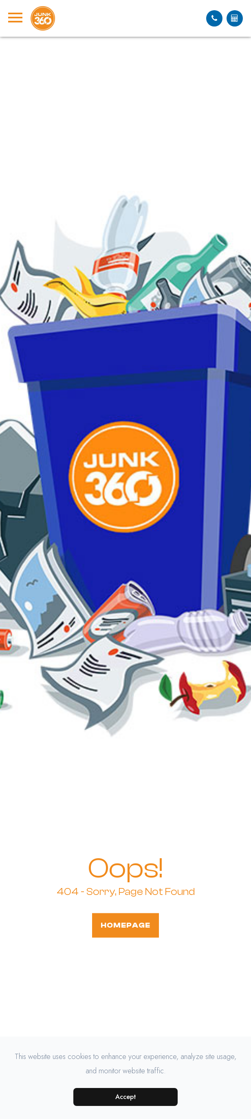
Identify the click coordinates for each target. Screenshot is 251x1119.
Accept (125, 1096)
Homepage (125, 925)
